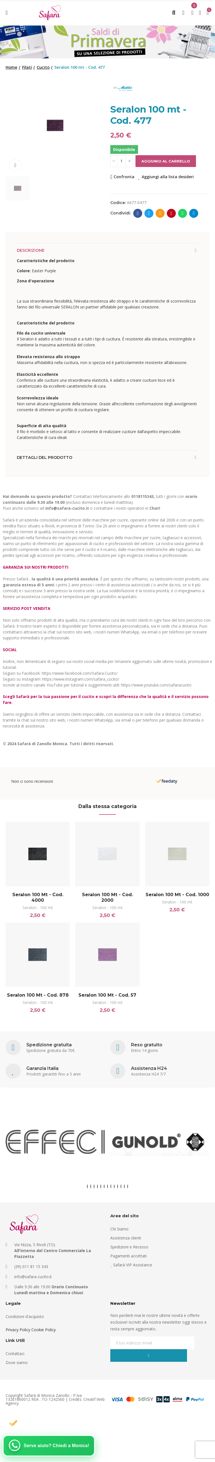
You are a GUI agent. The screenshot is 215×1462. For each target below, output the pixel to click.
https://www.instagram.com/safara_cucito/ (80, 679)
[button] (87, 1191)
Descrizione (31, 250)
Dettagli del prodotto (44, 457)
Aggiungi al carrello (165, 161)
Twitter (149, 213)
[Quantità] (121, 161)
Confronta (124, 176)
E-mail (160, 213)
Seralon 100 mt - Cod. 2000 (107, 897)
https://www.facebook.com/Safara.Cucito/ (80, 673)
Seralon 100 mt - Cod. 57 (107, 997)
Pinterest (171, 213)
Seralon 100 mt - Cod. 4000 (37, 897)
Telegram (194, 213)
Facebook (138, 213)
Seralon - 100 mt (38, 907)
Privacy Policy (18, 1334)
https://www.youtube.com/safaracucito (156, 685)
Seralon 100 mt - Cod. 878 (38, 997)
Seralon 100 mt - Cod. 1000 (177, 894)
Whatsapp (183, 213)
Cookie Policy (43, 1334)
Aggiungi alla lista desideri (168, 176)
